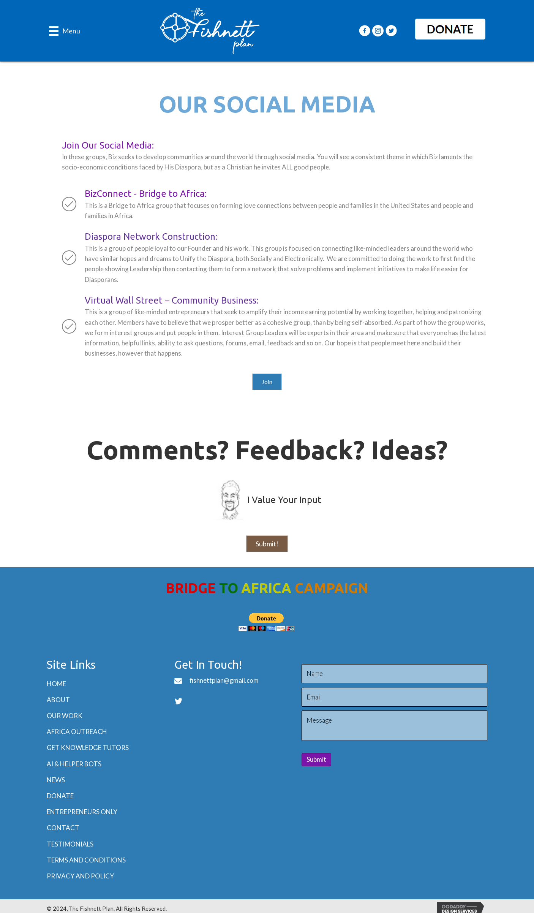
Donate (60, 796)
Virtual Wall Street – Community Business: (171, 300)
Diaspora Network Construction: (151, 236)
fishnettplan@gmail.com (224, 680)
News (56, 780)
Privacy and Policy (80, 876)
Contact (63, 828)
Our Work (64, 716)
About (58, 700)
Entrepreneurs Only (82, 812)
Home (56, 684)
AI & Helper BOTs (74, 764)
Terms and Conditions (86, 860)
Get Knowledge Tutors (88, 748)
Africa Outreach (77, 732)
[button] (364, 30)
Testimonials (70, 844)
